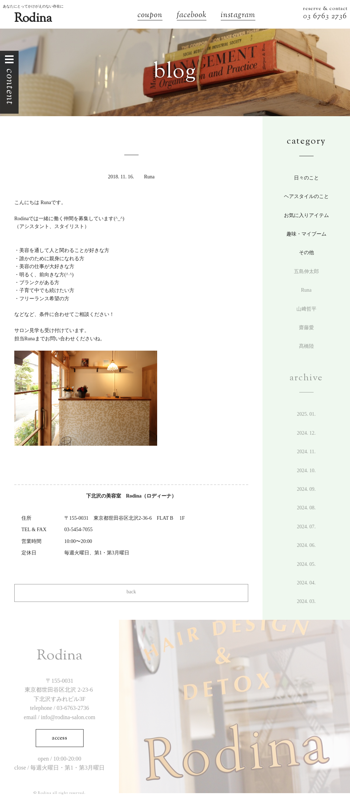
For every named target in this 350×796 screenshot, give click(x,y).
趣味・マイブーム (306, 234)
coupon (150, 15)
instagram (238, 15)
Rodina (33, 19)
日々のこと (306, 178)
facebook (191, 15)
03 (308, 16)
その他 (306, 252)
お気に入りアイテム (306, 215)
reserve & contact (325, 9)
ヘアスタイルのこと (306, 196)
